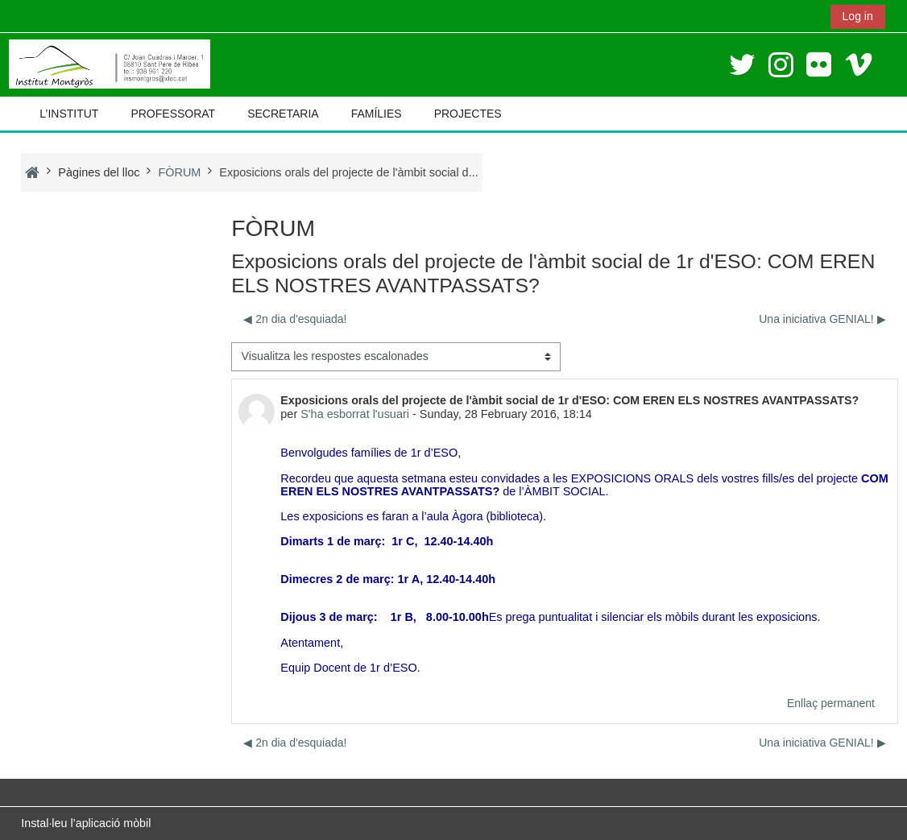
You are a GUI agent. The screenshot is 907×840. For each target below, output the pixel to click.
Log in (858, 16)
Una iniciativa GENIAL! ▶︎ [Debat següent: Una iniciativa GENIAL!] (822, 318)
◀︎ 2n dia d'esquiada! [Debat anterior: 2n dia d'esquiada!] (294, 318)
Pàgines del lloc (98, 172)
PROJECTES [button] (468, 113)
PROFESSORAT (172, 113)
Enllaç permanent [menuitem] (831, 703)
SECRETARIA (282, 113)
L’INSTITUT (68, 113)
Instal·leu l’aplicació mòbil (86, 823)
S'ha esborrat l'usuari (354, 414)
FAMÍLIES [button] (376, 113)
